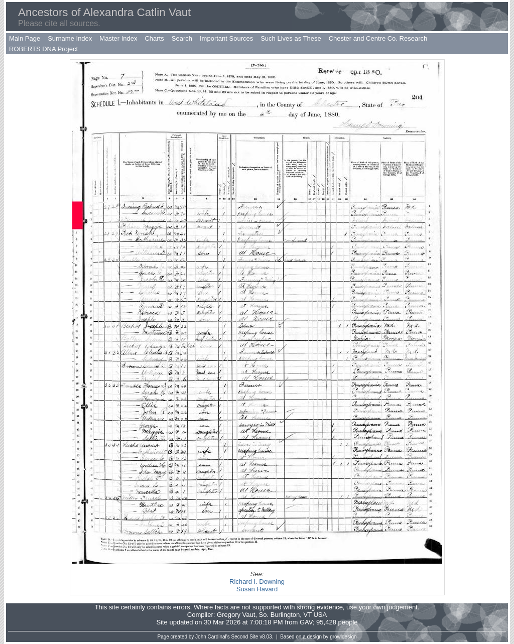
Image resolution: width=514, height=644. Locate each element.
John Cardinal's (212, 636)
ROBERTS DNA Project (43, 49)
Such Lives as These (291, 38)
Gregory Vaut (236, 614)
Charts (154, 38)
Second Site (245, 636)
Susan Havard (257, 589)
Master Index (118, 38)
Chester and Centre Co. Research (378, 38)
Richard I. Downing (257, 581)
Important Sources (226, 38)
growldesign (343, 636)
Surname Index (70, 38)
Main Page (24, 38)
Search (182, 38)
